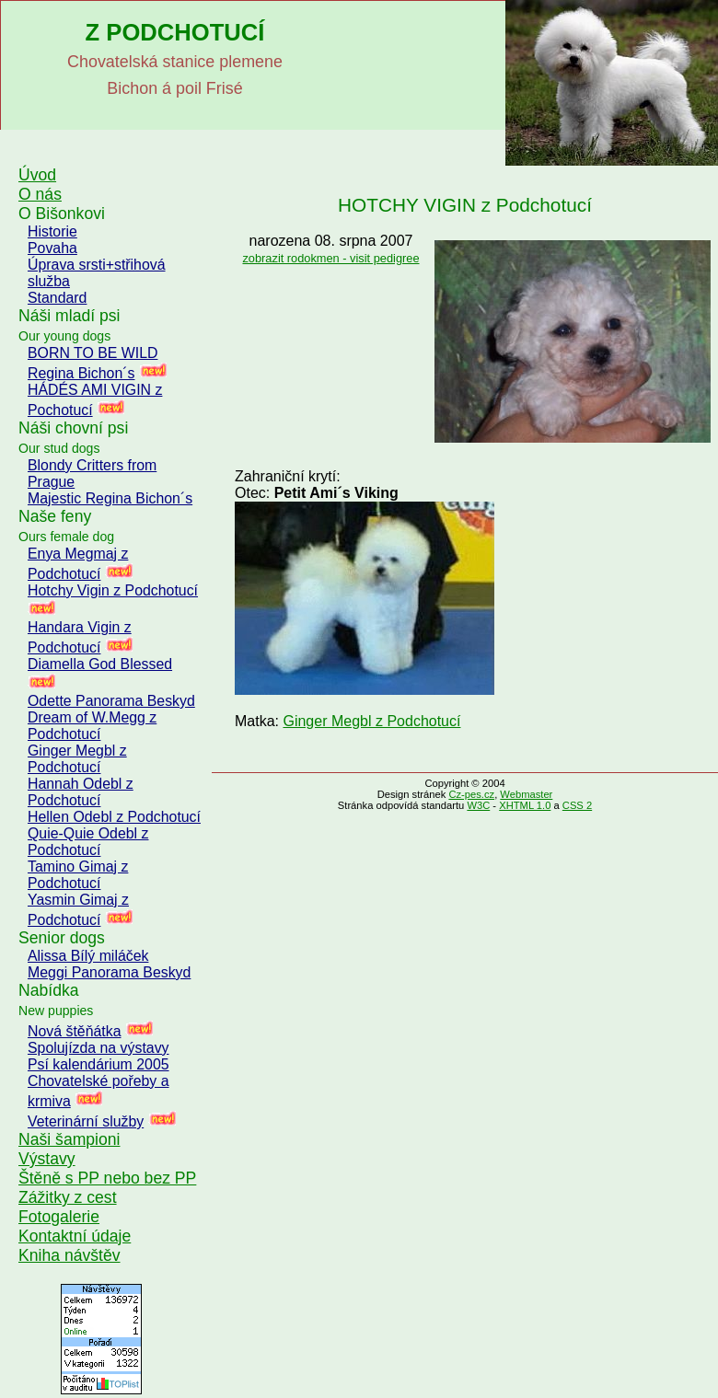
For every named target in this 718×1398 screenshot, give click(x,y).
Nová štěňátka (74, 1031)
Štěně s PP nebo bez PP (107, 1178)
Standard (57, 298)
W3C (478, 805)
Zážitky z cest (67, 1197)
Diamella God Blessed (100, 664)
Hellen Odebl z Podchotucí (114, 817)
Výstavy (46, 1159)
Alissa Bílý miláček (88, 956)
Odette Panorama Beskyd (111, 701)
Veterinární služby (86, 1121)
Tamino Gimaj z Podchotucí (78, 875)
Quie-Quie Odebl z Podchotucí (88, 842)
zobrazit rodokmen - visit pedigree (330, 258)
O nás (40, 194)
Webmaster (526, 794)
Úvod (37, 175)
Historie (52, 231)
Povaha (52, 248)
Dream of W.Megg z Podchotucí (92, 726)
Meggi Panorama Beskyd (109, 972)
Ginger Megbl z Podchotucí (77, 759)
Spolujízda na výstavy (98, 1048)
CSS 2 (577, 805)
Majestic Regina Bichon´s (110, 498)
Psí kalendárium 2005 (98, 1064)
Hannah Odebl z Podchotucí (80, 792)
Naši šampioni (69, 1139)
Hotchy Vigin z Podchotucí (113, 590)
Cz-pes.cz (471, 794)
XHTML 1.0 (524, 805)
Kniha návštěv (69, 1255)
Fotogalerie (58, 1216)
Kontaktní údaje (74, 1236)
